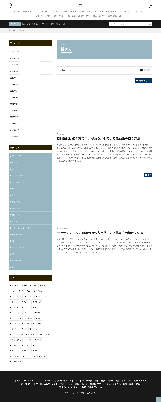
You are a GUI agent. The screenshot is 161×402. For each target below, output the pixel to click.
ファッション (56, 11)
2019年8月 (14, 71)
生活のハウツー (84, 16)
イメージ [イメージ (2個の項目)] (26, 307)
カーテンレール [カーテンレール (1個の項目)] (17, 334)
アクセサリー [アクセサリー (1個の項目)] (42, 296)
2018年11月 (15, 123)
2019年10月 (15, 58)
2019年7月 (14, 78)
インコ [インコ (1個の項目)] (37, 307)
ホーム (18, 380)
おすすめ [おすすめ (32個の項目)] (38, 323)
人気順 (68, 70)
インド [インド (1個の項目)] (28, 313)
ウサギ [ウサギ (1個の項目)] (38, 313)
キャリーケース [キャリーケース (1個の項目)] (30, 356)
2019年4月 (14, 97)
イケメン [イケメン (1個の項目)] (15, 307)
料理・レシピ (64, 16)
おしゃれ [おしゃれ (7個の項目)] (26, 323)
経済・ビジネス (99, 16)
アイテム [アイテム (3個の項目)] (39, 291)
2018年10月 (15, 130)
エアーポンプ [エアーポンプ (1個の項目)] (16, 318)
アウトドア (26, 11)
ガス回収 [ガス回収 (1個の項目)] (39, 340)
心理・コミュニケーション (46, 16)
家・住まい (139, 11)
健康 (52, 24)
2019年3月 (14, 104)
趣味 (121, 16)
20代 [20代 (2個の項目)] (25, 286)
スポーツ (44, 11)
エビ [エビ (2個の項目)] (39, 318)
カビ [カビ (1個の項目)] (36, 351)
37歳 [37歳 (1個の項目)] (43, 286)
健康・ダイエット (113, 11)
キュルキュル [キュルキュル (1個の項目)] (16, 361)
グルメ (36, 11)
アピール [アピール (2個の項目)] (26, 302)
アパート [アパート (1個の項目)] (15, 302)
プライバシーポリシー (69, 387)
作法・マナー (98, 11)
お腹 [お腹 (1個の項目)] (24, 329)
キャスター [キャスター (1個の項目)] (16, 356)
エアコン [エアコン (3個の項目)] (29, 318)
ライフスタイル (70, 11)
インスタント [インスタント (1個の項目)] (16, 313)
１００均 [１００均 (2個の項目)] (15, 286)
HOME (17, 11)
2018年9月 (14, 137)
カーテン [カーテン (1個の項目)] (35, 329)
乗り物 (81, 11)
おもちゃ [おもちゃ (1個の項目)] (15, 329)
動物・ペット (127, 11)
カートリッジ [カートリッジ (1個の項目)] (32, 334)
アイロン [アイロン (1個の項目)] (29, 296)
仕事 (88, 11)
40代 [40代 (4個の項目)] (13, 291)
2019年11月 (15, 52)
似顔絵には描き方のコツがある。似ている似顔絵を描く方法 (98, 138)
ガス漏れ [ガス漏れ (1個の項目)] (15, 345)
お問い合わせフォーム (92, 387)
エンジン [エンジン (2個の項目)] (15, 323)
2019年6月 (14, 84)
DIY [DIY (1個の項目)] (29, 291)
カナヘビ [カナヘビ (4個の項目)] (26, 351)
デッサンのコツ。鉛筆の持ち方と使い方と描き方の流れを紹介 (100, 233)
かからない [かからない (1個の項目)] (46, 334)
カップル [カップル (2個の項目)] (15, 351)
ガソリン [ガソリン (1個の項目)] (26, 345)
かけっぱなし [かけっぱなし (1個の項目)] (16, 340)
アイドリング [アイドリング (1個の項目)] (16, 296)
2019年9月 (14, 65)
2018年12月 (15, 117)
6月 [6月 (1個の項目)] (22, 291)
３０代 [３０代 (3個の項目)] (34, 286)
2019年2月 (14, 110)
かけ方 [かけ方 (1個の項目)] (28, 340)
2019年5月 (14, 91)
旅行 (74, 16)
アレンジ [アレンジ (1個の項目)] (38, 302)
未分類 (85, 384)
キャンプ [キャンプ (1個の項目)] (44, 356)
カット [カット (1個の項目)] (37, 345)
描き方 (21, 30)
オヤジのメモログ (88, 393)
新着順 (62, 70)
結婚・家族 (112, 16)
